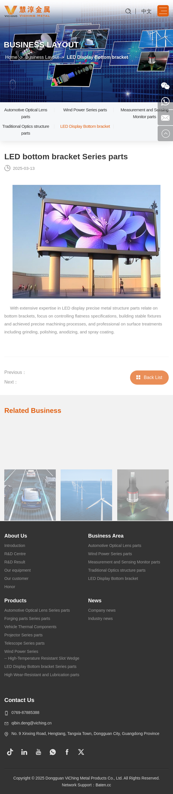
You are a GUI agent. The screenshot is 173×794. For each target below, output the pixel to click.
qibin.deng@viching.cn (31, 723)
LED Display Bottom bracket (85, 126)
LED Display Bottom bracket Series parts (40, 666)
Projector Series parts (23, 635)
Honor (9, 586)
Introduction (14, 545)
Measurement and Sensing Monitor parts (144, 113)
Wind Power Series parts (85, 109)
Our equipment (17, 570)
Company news (102, 610)
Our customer (16, 578)
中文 (146, 11)
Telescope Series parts (24, 643)
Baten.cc (103, 785)
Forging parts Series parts (27, 618)
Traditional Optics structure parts (25, 129)
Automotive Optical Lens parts (25, 113)
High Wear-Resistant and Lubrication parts (41, 674)
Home (11, 57)
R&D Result (14, 562)
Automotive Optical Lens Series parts (37, 610)
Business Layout (42, 57)
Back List (149, 384)
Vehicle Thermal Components (30, 626)
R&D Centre (15, 553)
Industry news (100, 618)
